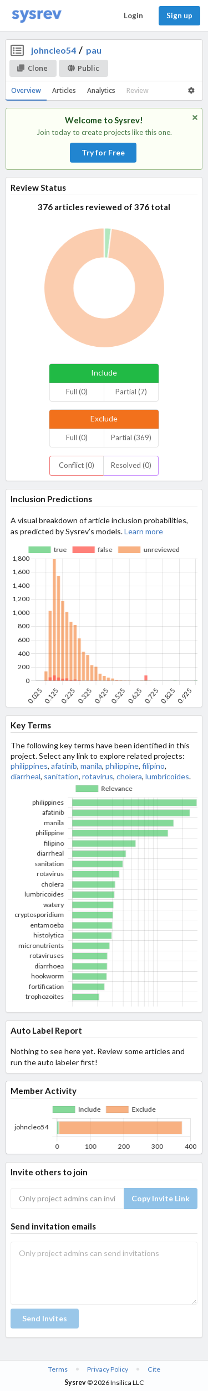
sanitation (61, 776)
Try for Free (103, 152)
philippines (29, 765)
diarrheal (25, 776)
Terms (58, 1369)
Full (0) (77, 391)
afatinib (64, 765)
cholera (129, 776)
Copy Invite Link (160, 1198)
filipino (153, 765)
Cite (154, 1369)
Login (133, 15)
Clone (32, 68)
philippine (122, 765)
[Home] (36, 15)
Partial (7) (131, 391)
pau (94, 50)
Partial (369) (131, 437)
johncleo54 (53, 50)
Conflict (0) (76, 465)
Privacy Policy (107, 1369)
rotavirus (97, 776)
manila (91, 765)
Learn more (143, 531)
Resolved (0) (131, 465)
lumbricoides (167, 776)
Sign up (179, 15)
